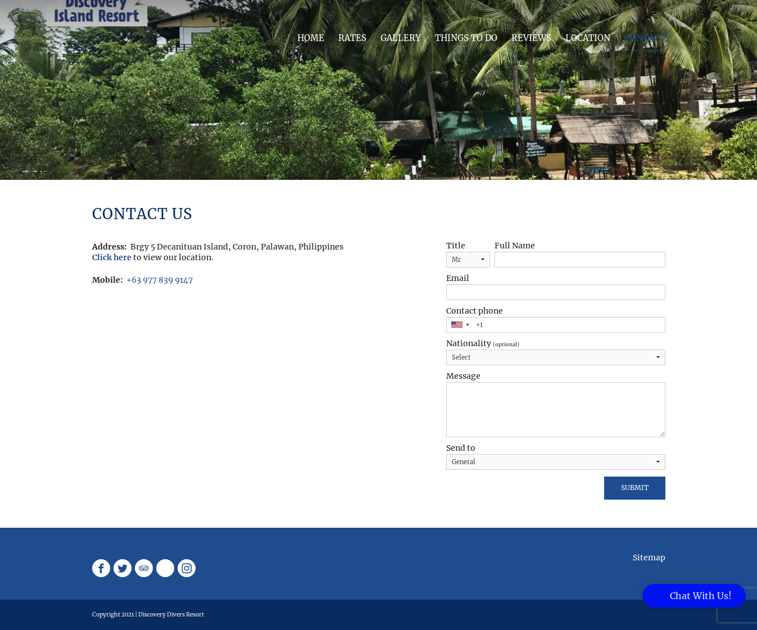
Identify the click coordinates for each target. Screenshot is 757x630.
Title (455, 246)
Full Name (515, 246)
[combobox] (460, 325)
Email (457, 278)
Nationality (482, 343)
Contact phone (474, 311)
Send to (460, 448)
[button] (694, 596)
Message (463, 376)
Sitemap (649, 557)
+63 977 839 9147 (159, 280)
